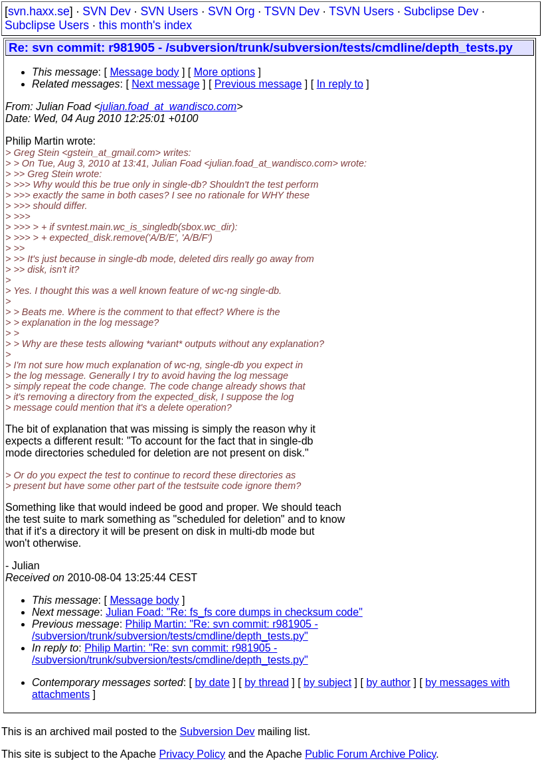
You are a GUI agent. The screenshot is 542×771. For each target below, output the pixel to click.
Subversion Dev (217, 731)
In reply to (340, 84)
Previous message (258, 84)
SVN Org (231, 11)
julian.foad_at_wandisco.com (168, 106)
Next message (165, 84)
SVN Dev (106, 11)
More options (225, 72)
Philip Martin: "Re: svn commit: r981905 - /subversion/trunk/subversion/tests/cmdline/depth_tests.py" (175, 630)
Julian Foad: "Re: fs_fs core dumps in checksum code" (234, 612)
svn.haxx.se (39, 11)
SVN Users (169, 11)
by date (212, 682)
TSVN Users (361, 11)
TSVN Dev (291, 11)
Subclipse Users (47, 25)
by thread (266, 682)
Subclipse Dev (441, 11)
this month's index (145, 25)
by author (388, 682)
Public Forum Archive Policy (370, 754)
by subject (327, 682)
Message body (144, 72)
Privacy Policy (192, 754)
